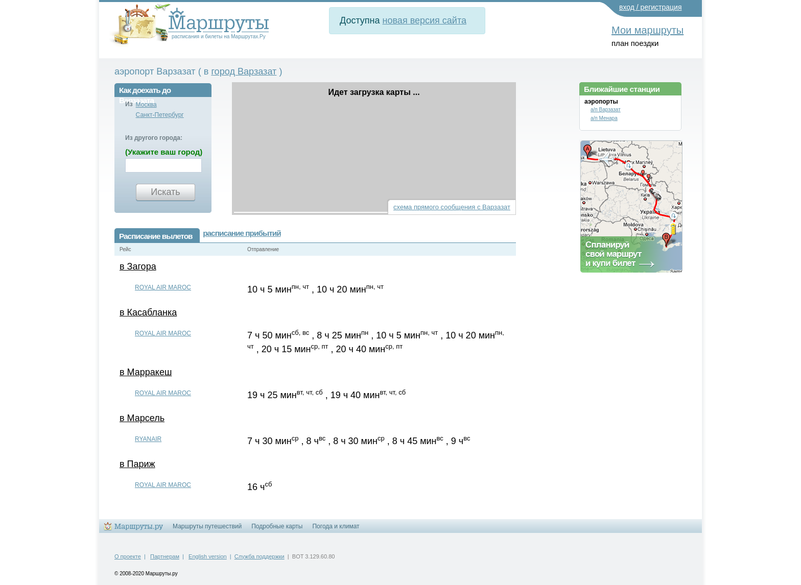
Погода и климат (335, 526)
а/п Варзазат (606, 109)
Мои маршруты (647, 30)
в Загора (138, 266)
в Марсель (142, 418)
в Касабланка (148, 312)
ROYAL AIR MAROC (163, 287)
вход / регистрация (650, 7)
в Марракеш (146, 372)
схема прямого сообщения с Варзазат (451, 207)
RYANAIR (148, 439)
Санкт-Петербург (160, 114)
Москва (146, 104)
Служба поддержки (259, 556)
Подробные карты (276, 526)
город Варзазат (243, 71)
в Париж (137, 464)
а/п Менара (604, 118)
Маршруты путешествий (207, 526)
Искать (165, 192)
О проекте (127, 556)
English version (208, 556)
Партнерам (164, 556)
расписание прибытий (241, 233)
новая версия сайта (424, 20)
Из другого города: (153, 137)
